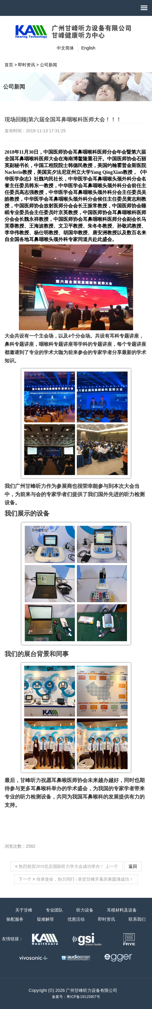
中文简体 (65, 48)
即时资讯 (26, 64)
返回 (132, 866)
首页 (9, 64)
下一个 (76, 879)
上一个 (66, 866)
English (88, 48)
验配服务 (15, 919)
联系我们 (137, 919)
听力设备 (84, 910)
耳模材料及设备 (122, 910)
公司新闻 (48, 64)
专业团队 (54, 910)
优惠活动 (76, 919)
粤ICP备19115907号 (83, 997)
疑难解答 (45, 919)
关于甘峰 (23, 910)
